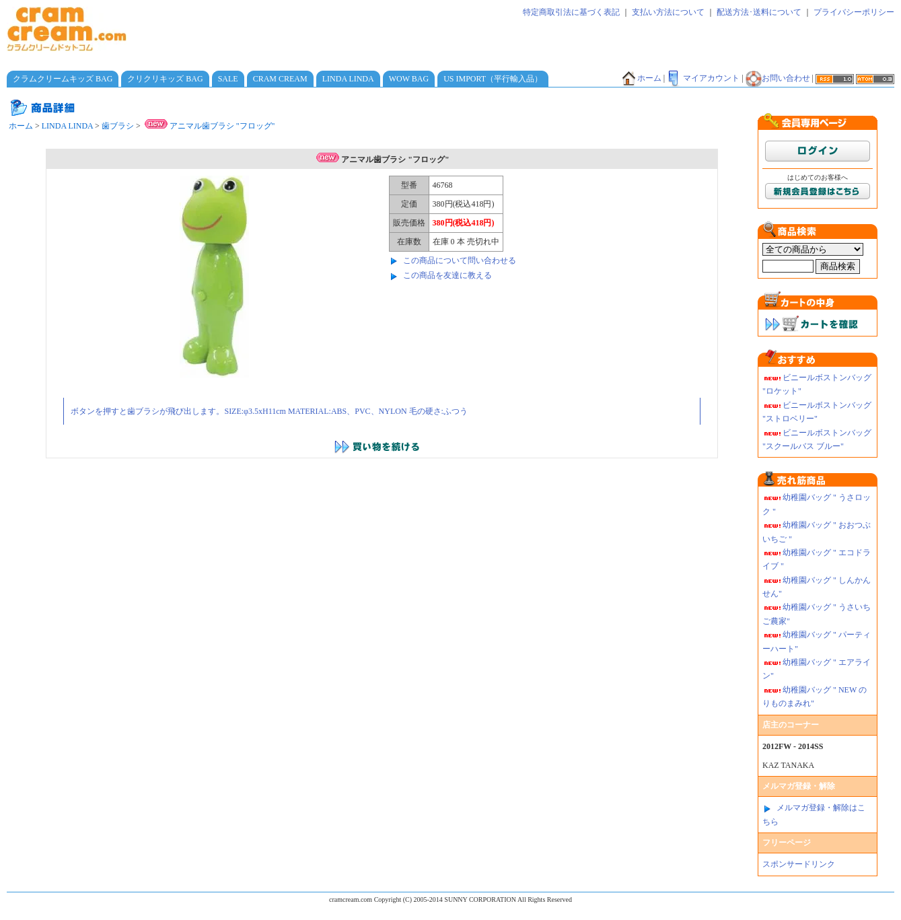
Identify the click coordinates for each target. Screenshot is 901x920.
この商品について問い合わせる (459, 260)
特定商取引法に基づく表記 (571, 12)
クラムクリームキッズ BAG (62, 78)
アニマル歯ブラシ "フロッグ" (209, 126)
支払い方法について (668, 12)
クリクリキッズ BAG (165, 78)
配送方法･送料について (759, 12)
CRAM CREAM (280, 78)
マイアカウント (703, 78)
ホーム (641, 78)
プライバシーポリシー (854, 12)
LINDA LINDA (348, 78)
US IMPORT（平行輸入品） (492, 78)
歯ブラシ (118, 126)
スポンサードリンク (798, 864)
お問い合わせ (778, 78)
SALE (228, 78)
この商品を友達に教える (447, 275)
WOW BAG (409, 78)
